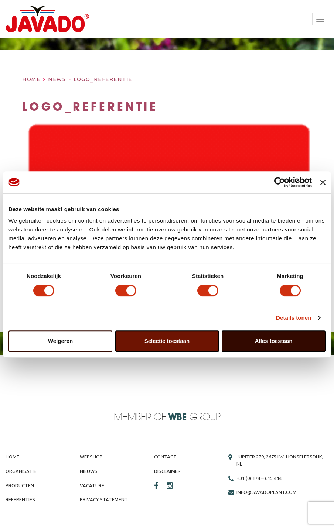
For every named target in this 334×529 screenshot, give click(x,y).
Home (31, 79)
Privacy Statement (104, 499)
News (57, 79)
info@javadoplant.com (266, 492)
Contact (165, 456)
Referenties (20, 499)
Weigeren (60, 341)
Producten (20, 485)
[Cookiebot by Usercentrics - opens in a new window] (279, 182)
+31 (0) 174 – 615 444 (259, 478)
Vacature (92, 485)
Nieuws (89, 471)
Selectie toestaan (167, 341)
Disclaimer (167, 471)
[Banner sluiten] (323, 182)
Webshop (91, 456)
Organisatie (21, 471)
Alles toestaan (274, 341)
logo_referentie (103, 79)
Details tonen (293, 318)
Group (194, 417)
